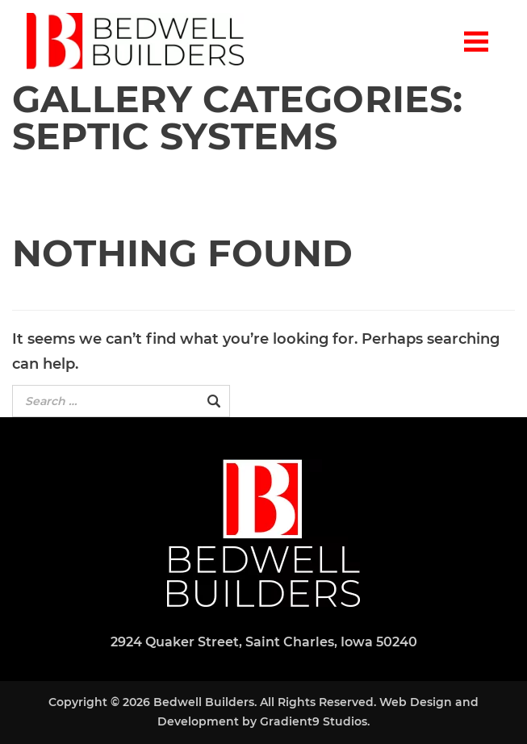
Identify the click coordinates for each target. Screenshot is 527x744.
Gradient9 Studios (313, 721)
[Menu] (476, 40)
